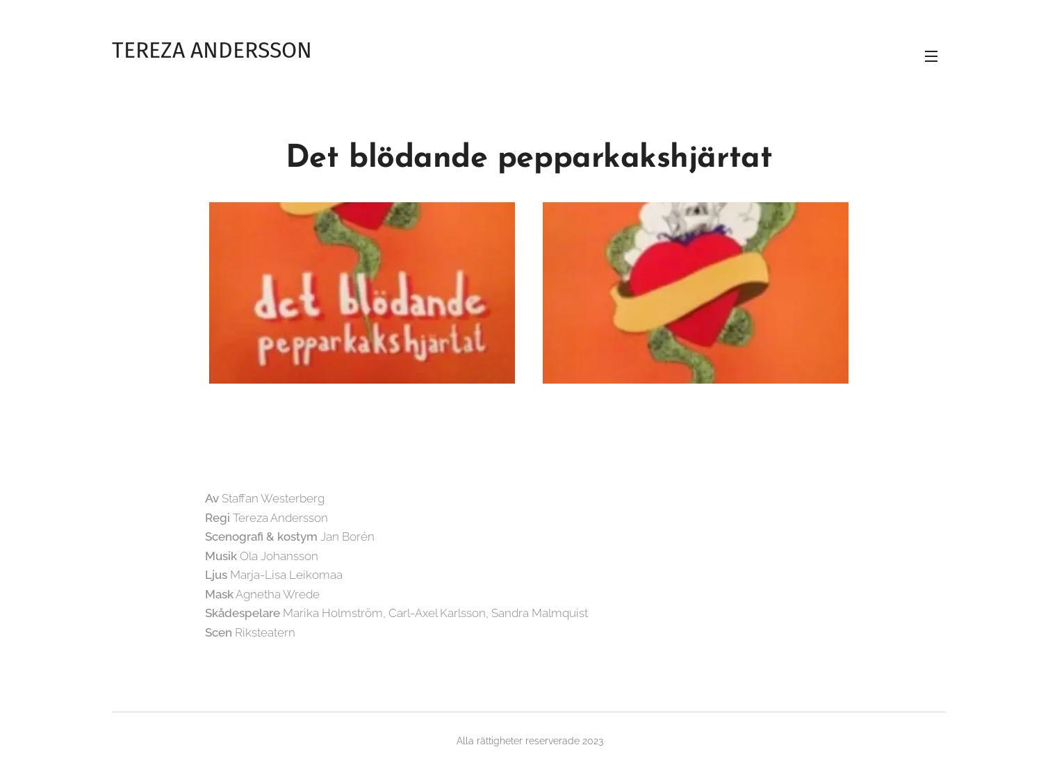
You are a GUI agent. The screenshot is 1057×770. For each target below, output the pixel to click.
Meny (931, 56)
